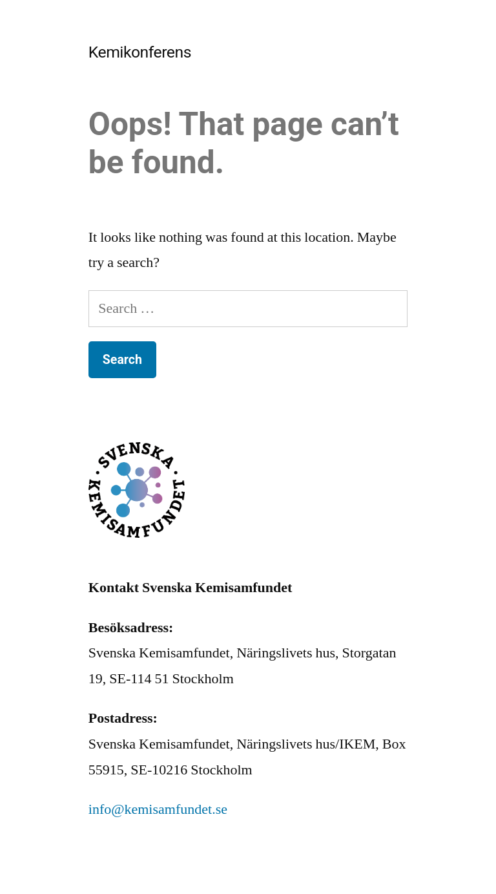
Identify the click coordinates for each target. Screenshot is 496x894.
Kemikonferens (139, 52)
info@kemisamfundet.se (157, 809)
